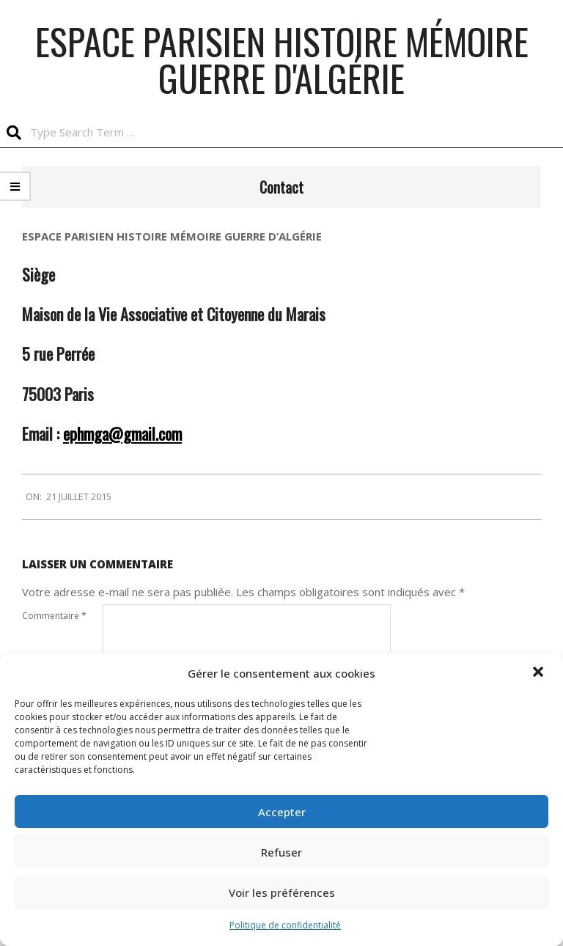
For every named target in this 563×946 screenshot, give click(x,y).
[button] (539, 673)
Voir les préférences (282, 892)
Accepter (282, 811)
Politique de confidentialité (285, 925)
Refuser (281, 852)
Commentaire (54, 615)
